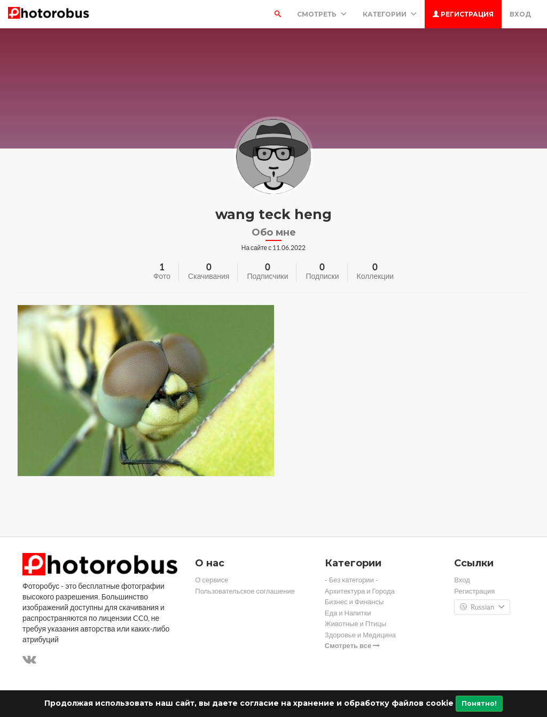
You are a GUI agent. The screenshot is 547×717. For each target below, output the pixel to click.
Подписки (322, 276)
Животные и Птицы (355, 624)
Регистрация (463, 14)
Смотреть (322, 14)
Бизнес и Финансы (354, 602)
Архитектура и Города (360, 591)
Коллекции (375, 276)
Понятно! (479, 703)
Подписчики (267, 276)
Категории (390, 14)
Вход (520, 14)
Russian (482, 607)
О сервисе (211, 580)
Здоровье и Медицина (360, 635)
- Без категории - (351, 580)
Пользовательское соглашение (245, 591)
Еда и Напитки (348, 613)
